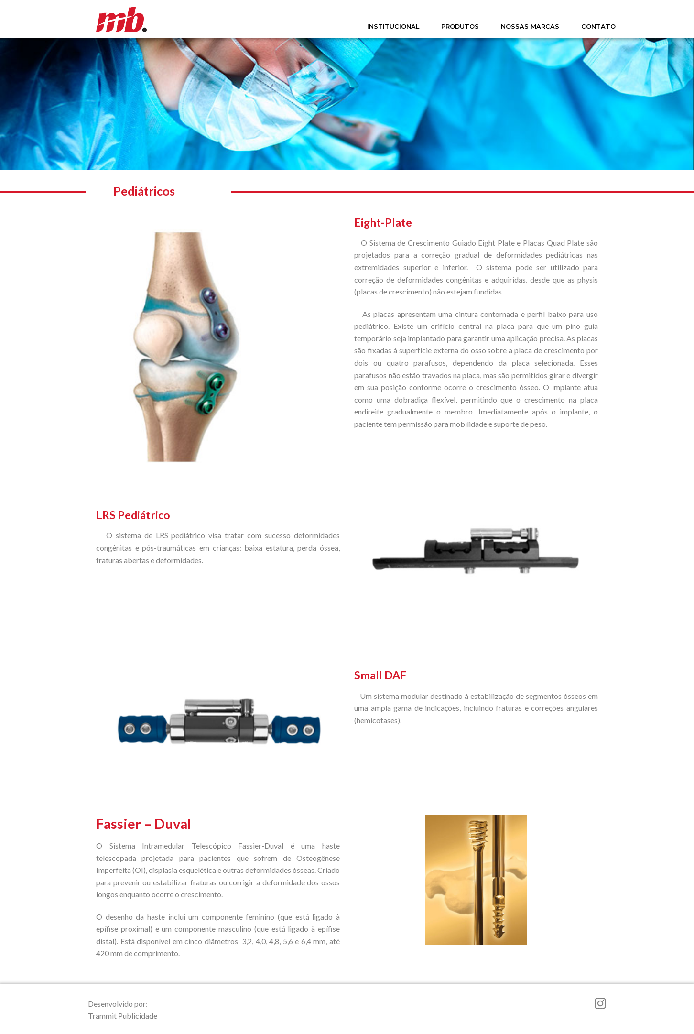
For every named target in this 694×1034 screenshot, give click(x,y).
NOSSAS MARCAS (530, 26)
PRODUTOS (460, 26)
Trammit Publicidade (122, 1015)
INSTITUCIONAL (393, 26)
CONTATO (598, 26)
